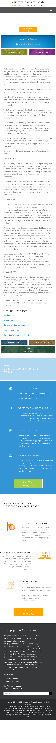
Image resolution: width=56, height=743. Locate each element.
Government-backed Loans (14, 325)
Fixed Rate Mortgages (12, 315)
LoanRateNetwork (11, 681)
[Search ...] (26, 693)
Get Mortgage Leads (12, 686)
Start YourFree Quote (28, 30)
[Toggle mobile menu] (51, 10)
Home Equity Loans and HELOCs (16, 335)
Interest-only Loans (11, 330)
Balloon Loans (8, 320)
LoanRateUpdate (10, 679)
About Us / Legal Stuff (13, 688)
